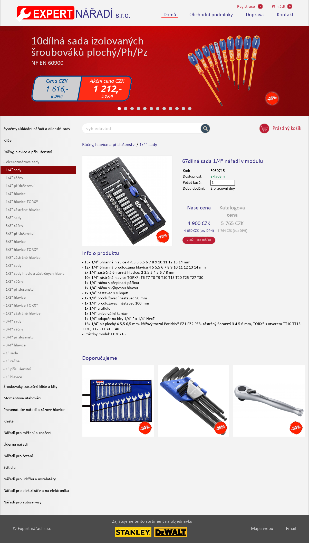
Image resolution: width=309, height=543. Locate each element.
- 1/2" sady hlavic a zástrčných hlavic (33, 274)
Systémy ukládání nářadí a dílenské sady (37, 129)
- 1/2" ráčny (13, 282)
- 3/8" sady (12, 218)
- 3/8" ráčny (13, 226)
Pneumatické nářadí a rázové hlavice (34, 410)
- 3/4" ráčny (13, 329)
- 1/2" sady (12, 266)
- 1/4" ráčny (13, 178)
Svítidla (10, 468)
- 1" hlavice (12, 377)
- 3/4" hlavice (14, 345)
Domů (169, 14)
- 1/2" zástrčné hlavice (22, 313)
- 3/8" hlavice (14, 242)
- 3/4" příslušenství (18, 337)
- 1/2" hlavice (14, 298)
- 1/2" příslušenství (18, 290)
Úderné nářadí (16, 445)
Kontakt (285, 14)
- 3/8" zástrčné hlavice (22, 258)
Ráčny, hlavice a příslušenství (28, 152)
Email (291, 528)
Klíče (8, 141)
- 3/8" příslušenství (18, 234)
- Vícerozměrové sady (21, 162)
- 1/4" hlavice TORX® (20, 202)
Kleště (9, 421)
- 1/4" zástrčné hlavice (22, 210)
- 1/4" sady (12, 170)
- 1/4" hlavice (14, 194)
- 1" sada (10, 353)
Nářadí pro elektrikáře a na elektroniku (36, 491)
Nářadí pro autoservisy (22, 502)
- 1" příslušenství (17, 369)
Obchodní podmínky (211, 14)
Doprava (255, 14)
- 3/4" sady (12, 321)
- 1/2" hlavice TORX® (20, 305)
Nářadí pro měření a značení (27, 433)
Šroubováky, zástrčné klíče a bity (30, 387)
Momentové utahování (22, 398)
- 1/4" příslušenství (18, 186)
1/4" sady (148, 144)
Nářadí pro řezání (18, 456)
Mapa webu (262, 528)
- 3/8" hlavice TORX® (20, 250)
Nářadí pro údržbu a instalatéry (30, 479)
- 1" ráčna (11, 361)
